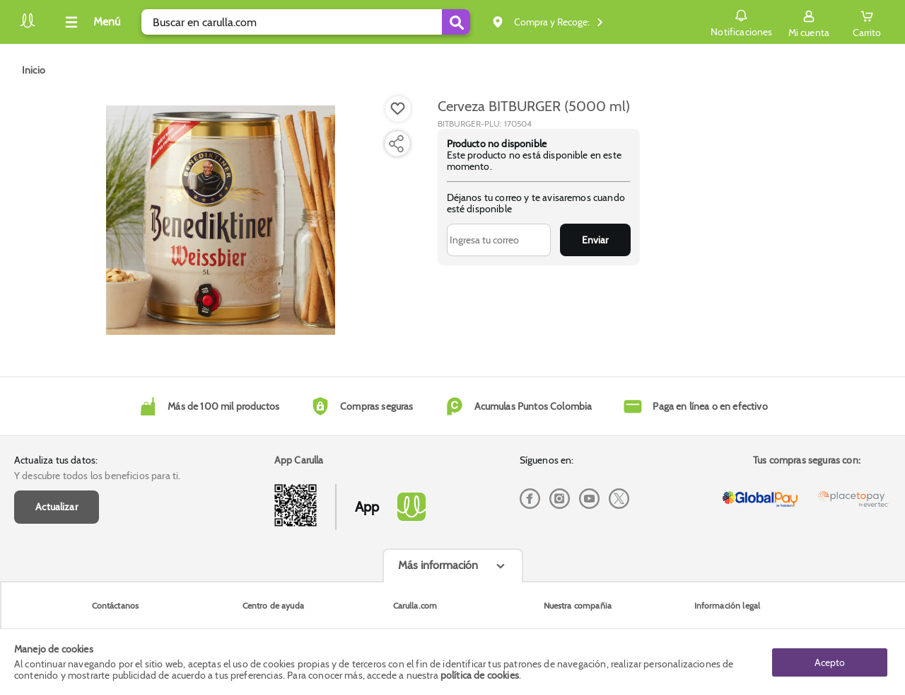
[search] (305, 22)
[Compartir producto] (396, 143)
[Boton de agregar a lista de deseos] (398, 109)
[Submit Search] (456, 22)
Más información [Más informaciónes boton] (438, 565)
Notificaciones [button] (741, 21)
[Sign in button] (809, 22)
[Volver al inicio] (27, 26)
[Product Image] (220, 220)
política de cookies (479, 675)
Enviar (595, 240)
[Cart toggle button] (867, 22)
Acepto (829, 661)
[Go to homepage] (33, 70)
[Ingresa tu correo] (499, 240)
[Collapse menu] (90, 22)
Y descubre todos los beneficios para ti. (97, 475)
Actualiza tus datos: (56, 460)
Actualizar (56, 506)
